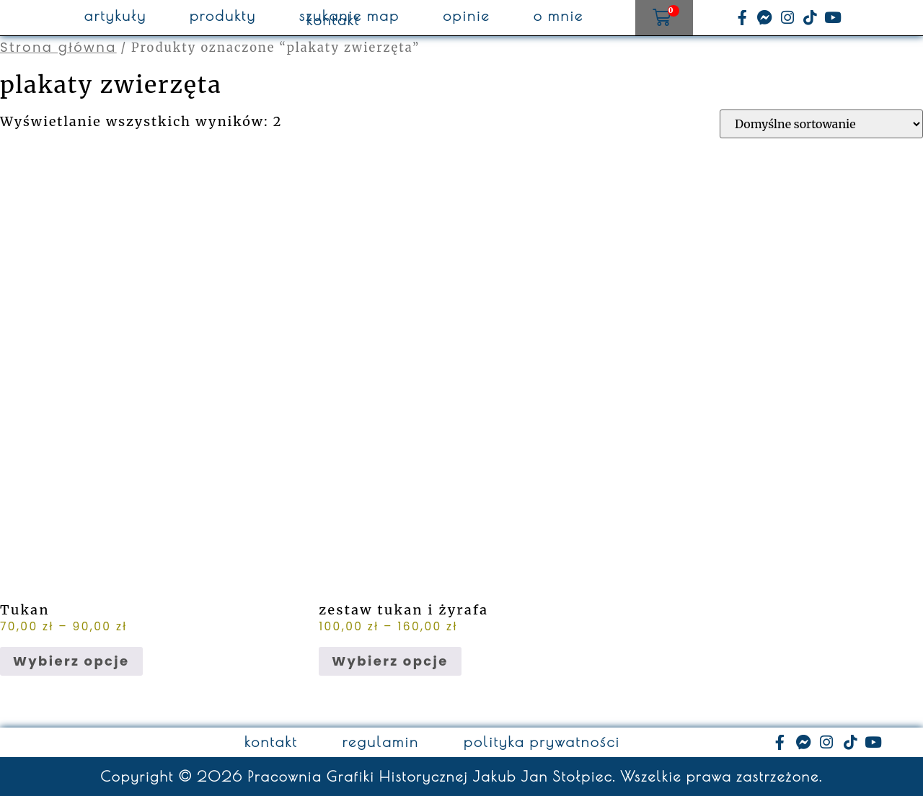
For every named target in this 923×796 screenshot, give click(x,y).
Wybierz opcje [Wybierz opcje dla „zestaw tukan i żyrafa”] (390, 661)
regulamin (381, 742)
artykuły (115, 16)
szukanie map (349, 16)
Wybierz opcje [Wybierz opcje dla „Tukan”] (71, 661)
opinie (466, 16)
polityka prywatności (542, 742)
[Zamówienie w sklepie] (821, 123)
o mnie (559, 16)
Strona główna (58, 47)
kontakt (333, 20)
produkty (223, 16)
